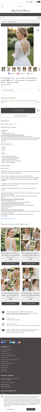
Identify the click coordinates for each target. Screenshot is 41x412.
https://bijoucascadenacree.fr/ (8, 218)
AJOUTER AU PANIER (18, 110)
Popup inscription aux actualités (8, 355)
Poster (30, 73)
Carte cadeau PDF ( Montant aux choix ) (9, 359)
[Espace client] (31, 2)
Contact (27, 1)
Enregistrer (21, 73)
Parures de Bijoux (11, 21)
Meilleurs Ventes (5, 361)
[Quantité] (4, 94)
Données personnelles (6, 386)
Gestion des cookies (5, 384)
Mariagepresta (4, 371)
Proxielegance (4, 367)
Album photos (4, 357)
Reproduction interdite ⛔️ (7, 363)
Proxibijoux (4, 369)
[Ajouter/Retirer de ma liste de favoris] (37, 110)
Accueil (3, 21)
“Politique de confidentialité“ (20, 404)
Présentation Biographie (6, 349)
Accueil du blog (4, 365)
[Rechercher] (39, 18)
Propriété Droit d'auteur (6, 353)
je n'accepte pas (10, 409)
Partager (11, 73)
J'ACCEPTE (31, 409)
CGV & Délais (4, 351)
